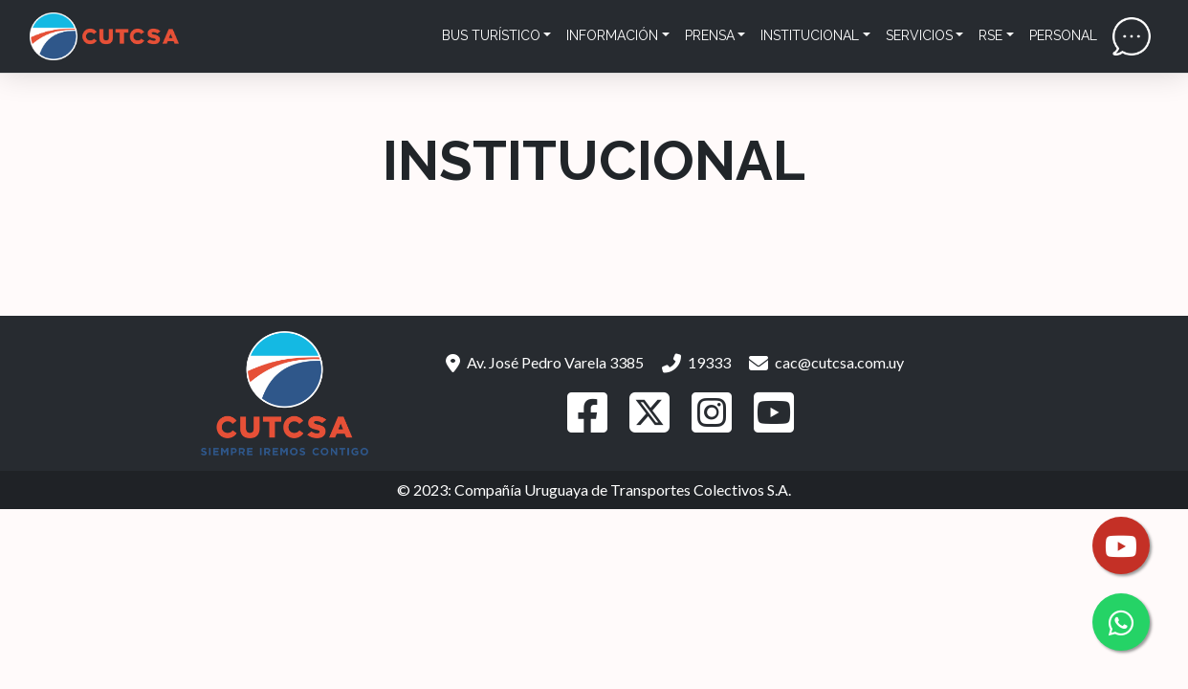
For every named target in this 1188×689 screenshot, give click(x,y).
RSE (990, 35)
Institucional (809, 35)
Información (612, 35)
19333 (696, 362)
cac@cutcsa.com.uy (826, 362)
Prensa (710, 35)
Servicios (919, 35)
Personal (1063, 35)
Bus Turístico (491, 35)
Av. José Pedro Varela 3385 (545, 362)
